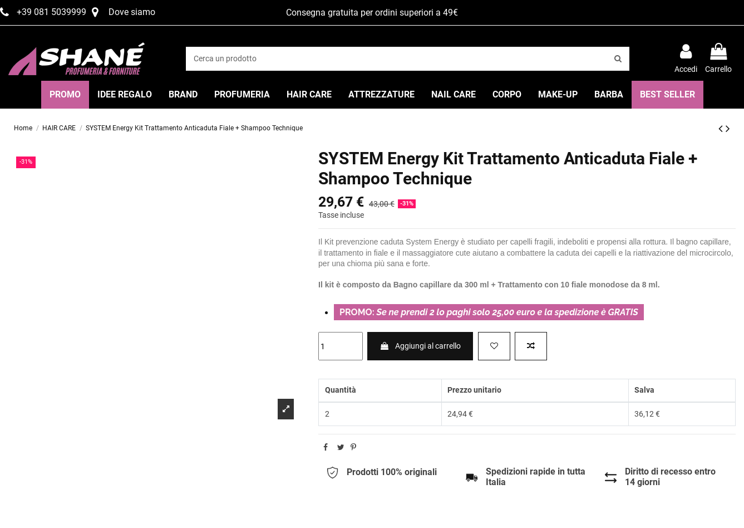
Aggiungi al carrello (420, 345)
